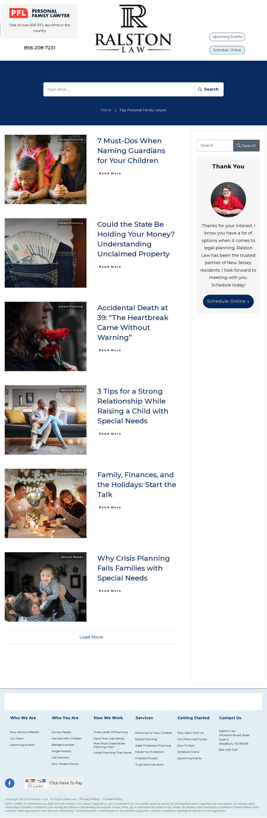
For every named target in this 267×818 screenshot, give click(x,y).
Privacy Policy (90, 799)
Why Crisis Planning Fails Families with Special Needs (133, 568)
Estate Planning (71, 139)
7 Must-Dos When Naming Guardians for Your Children (131, 150)
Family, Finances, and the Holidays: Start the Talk (136, 484)
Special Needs (72, 390)
